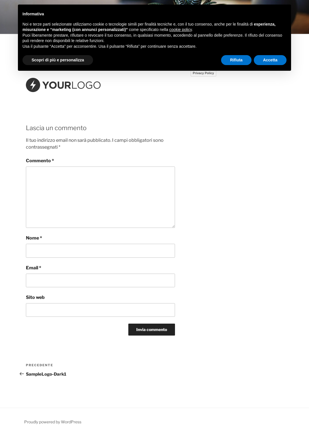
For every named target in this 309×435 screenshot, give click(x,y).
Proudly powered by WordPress (52, 421)
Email (33, 267)
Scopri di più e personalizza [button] (58, 60)
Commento (40, 160)
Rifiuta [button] (236, 60)
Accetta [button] (270, 60)
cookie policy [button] (180, 29)
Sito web (35, 297)
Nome (34, 238)
